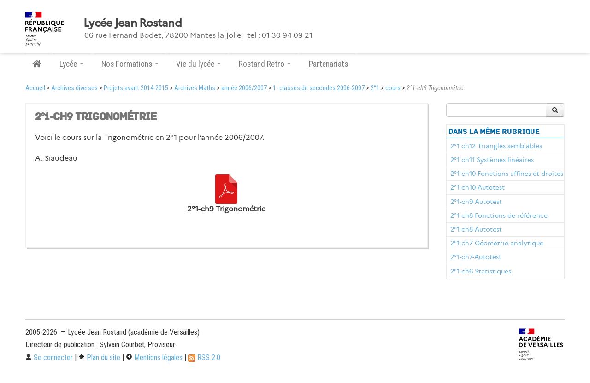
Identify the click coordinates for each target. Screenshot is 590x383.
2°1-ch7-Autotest (476, 257)
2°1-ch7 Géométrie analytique (496, 243)
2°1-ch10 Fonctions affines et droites (506, 173)
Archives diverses (74, 88)
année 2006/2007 (244, 88)
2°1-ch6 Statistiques (480, 271)
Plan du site (99, 357)
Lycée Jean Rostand (132, 23)
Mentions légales (154, 357)
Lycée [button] (71, 64)
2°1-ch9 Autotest (476, 201)
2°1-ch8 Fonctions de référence (499, 215)
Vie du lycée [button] (198, 64)
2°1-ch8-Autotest (476, 229)
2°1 (375, 88)
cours (393, 88)
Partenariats (328, 64)
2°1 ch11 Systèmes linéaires (492, 160)
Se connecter (49, 357)
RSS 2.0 (204, 357)
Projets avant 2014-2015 (136, 88)
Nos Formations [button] (130, 64)
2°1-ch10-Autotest (477, 187)
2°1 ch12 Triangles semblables (496, 146)
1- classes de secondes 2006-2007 (319, 88)
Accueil (35, 88)
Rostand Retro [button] (265, 64)
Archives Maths (194, 88)
